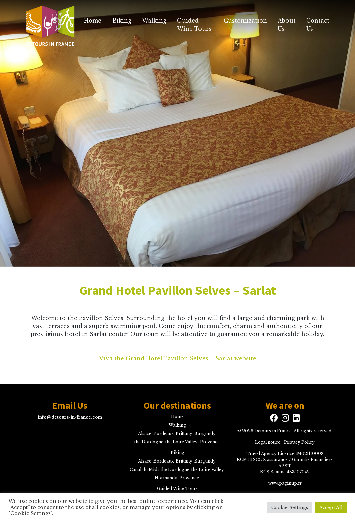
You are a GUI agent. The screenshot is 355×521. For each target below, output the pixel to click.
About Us (287, 24)
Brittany (184, 433)
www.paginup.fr (285, 483)
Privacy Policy (299, 442)
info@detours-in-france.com (70, 417)
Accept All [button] (331, 507)
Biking (121, 20)
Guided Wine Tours (194, 24)
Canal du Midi (144, 469)
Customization (245, 20)
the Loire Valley (181, 441)
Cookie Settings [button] (289, 507)
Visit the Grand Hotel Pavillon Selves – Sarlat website (177, 358)
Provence (210, 441)
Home (92, 20)
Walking (154, 20)
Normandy (165, 477)
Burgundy (205, 433)
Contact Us (317, 24)
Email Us (69, 405)
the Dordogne (148, 441)
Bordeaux (163, 433)
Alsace (144, 433)
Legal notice (267, 442)
